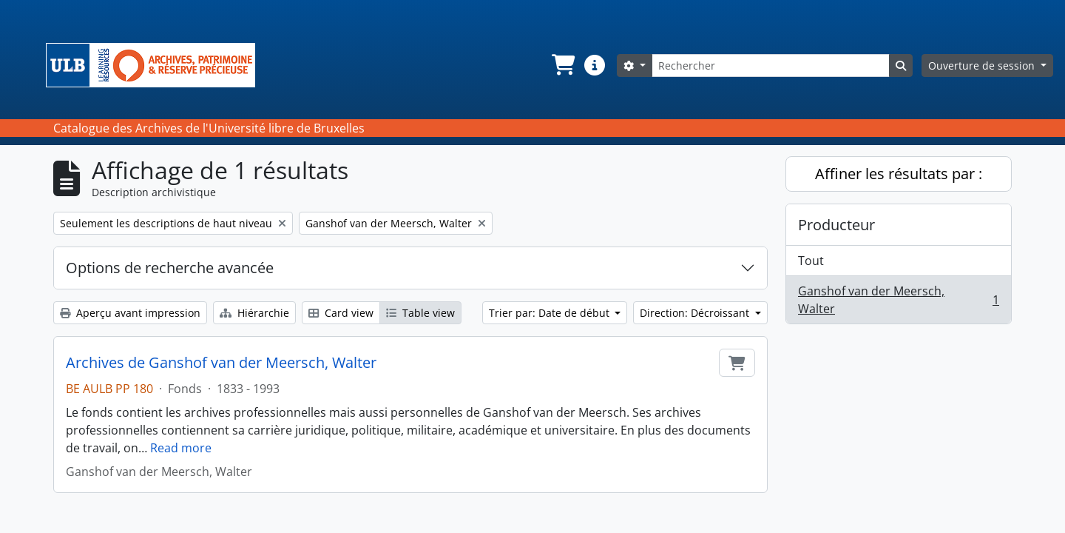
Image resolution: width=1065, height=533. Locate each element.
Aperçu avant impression (130, 313)
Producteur (836, 225)
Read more (181, 448)
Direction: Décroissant (696, 313)
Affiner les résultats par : (898, 174)
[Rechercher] (771, 65)
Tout (811, 260)
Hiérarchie (254, 313)
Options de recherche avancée (170, 268)
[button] (562, 65)
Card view (340, 313)
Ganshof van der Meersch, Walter (898, 300)
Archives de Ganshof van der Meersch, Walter (221, 363)
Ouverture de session (983, 65)
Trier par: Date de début (550, 313)
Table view (420, 313)
